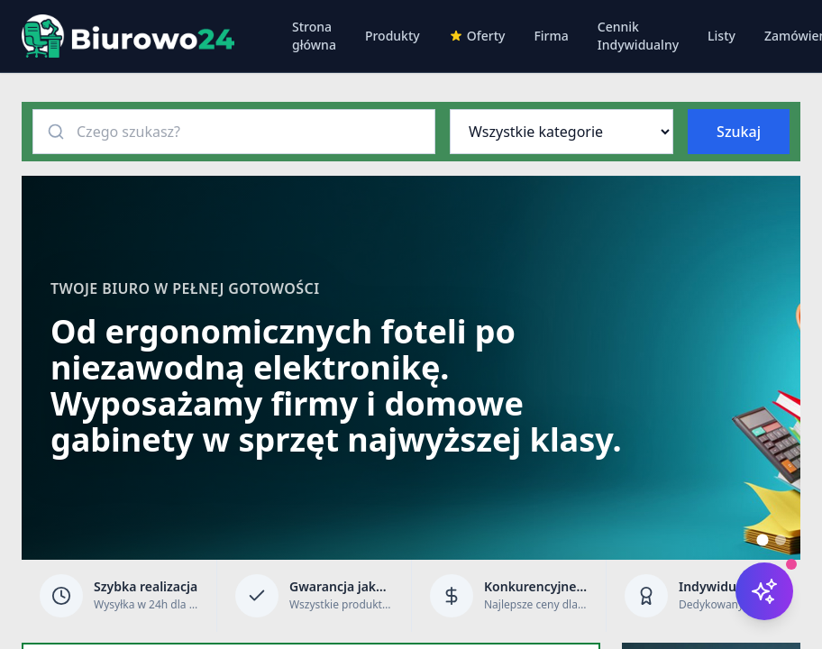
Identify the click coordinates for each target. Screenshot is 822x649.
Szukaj (739, 132)
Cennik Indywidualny (638, 35)
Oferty (477, 35)
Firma (551, 35)
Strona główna (314, 35)
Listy (721, 35)
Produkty (392, 35)
